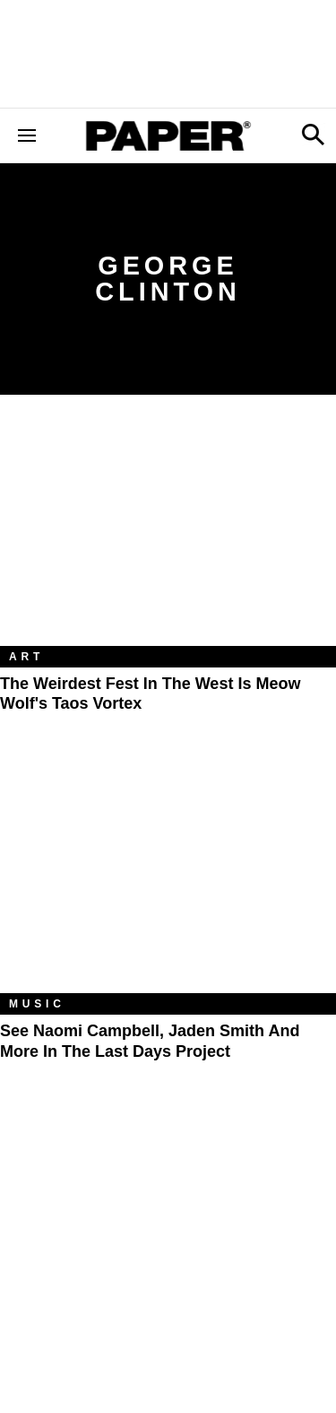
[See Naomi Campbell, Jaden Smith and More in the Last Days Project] (168, 881)
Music (37, 1004)
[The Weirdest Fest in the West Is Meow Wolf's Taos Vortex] (168, 534)
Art (26, 656)
